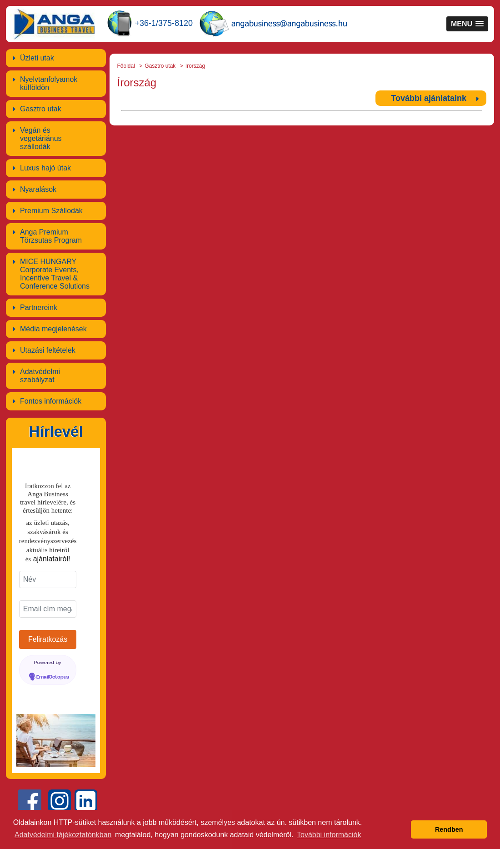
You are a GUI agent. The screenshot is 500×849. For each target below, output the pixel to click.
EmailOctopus (52, 677)
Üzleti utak (37, 58)
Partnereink (38, 307)
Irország (195, 66)
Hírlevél (56, 431)
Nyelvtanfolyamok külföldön (48, 83)
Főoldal (126, 66)
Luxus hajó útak (45, 168)
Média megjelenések (53, 329)
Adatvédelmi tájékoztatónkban (63, 835)
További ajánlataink (428, 98)
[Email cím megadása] (48, 609)
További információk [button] (329, 835)
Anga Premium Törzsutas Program (51, 236)
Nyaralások (38, 189)
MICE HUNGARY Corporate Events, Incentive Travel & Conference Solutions (55, 274)
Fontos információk (50, 401)
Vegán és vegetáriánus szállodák (41, 138)
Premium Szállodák (51, 211)
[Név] (48, 579)
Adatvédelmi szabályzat (40, 376)
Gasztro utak (40, 109)
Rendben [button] (449, 829)
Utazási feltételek (47, 350)
